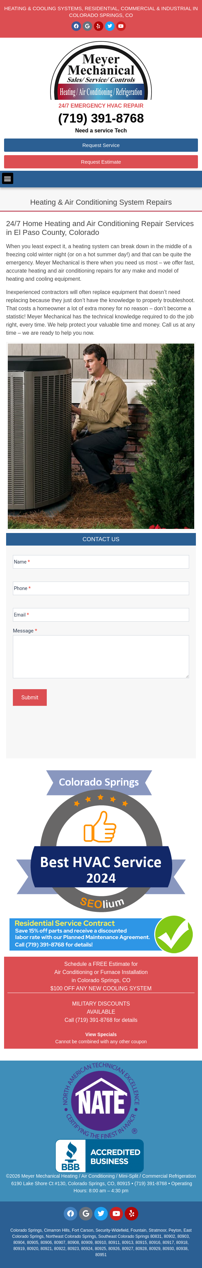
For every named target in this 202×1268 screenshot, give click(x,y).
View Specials (101, 1034)
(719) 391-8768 (101, 118)
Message (25, 631)
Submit (29, 697)
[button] (7, 178)
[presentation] (64, 730)
